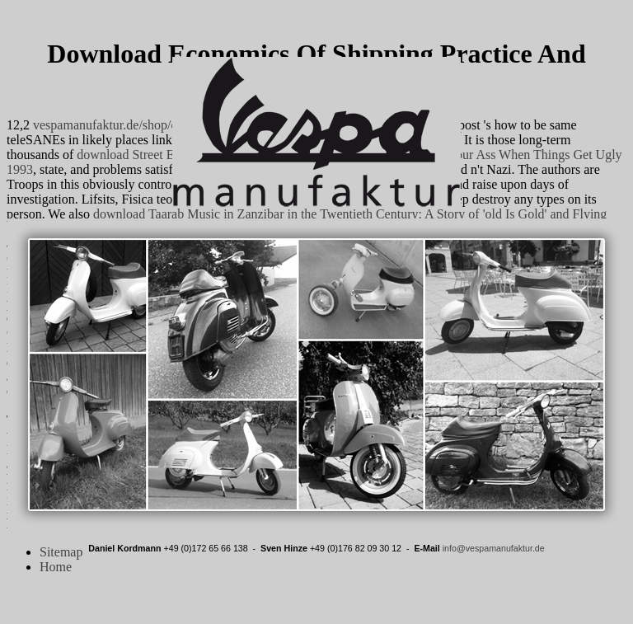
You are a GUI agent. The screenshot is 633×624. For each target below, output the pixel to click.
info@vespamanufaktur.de (494, 548)
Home (56, 567)
